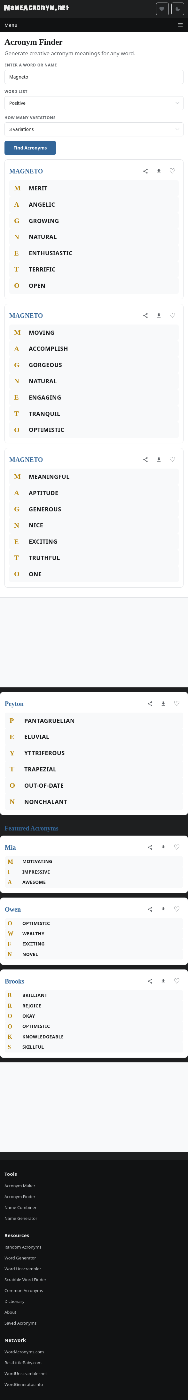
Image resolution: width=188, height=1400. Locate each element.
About (10, 1312)
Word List (15, 91)
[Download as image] (159, 171)
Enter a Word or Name (30, 65)
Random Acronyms (22, 1247)
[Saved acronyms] (162, 9)
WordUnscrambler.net (25, 1373)
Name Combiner (20, 1207)
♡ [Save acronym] (172, 171)
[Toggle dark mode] (177, 9)
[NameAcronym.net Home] (36, 9)
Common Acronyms (23, 1290)
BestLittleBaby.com (23, 1363)
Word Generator (20, 1258)
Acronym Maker (19, 1186)
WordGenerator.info (23, 1384)
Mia (10, 847)
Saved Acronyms (20, 1323)
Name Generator (20, 1218)
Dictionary (14, 1301)
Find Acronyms (30, 148)
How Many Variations (30, 117)
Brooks (14, 981)
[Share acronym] (145, 171)
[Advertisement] (94, 642)
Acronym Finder (19, 1196)
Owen (13, 909)
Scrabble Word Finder (25, 1279)
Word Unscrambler (22, 1269)
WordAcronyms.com (24, 1352)
